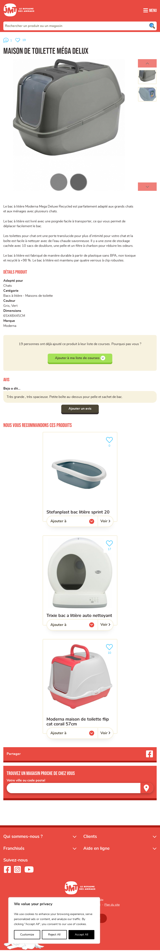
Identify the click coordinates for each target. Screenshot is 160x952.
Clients (90, 838)
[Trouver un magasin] (146, 790)
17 (110, 546)
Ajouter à (67, 524)
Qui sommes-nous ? (23, 838)
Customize (27, 934)
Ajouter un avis (80, 410)
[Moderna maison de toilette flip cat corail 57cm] (80, 687)
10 (110, 650)
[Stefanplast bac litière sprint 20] (80, 478)
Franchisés (13, 850)
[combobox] (80, 25)
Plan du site (112, 906)
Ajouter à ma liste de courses (80, 359)
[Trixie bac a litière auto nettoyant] (80, 582)
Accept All (81, 934)
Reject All (54, 934)
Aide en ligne (96, 850)
